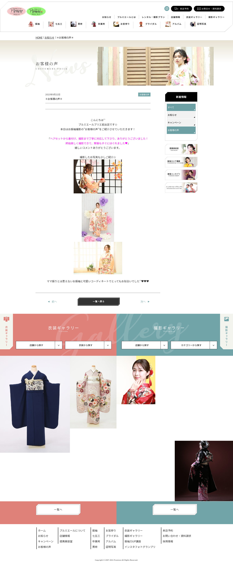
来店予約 (168, 530)
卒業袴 (98, 24)
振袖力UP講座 (133, 541)
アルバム (173, 24)
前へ (54, 301)
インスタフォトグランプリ (140, 547)
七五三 (55, 24)
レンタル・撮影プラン (153, 17)
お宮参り (121, 24)
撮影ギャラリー (216, 17)
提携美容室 (66, 541)
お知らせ (106, 17)
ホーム (42, 530)
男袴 (77, 24)
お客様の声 (144, 94)
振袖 (34, 24)
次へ (143, 301)
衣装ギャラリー (194, 17)
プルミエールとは (126, 17)
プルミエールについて (72, 530)
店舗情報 (175, 17)
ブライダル (147, 24)
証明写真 (198, 24)
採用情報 (168, 541)
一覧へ (58, 509)
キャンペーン (174, 122)
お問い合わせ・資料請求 (177, 536)
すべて (171, 107)
